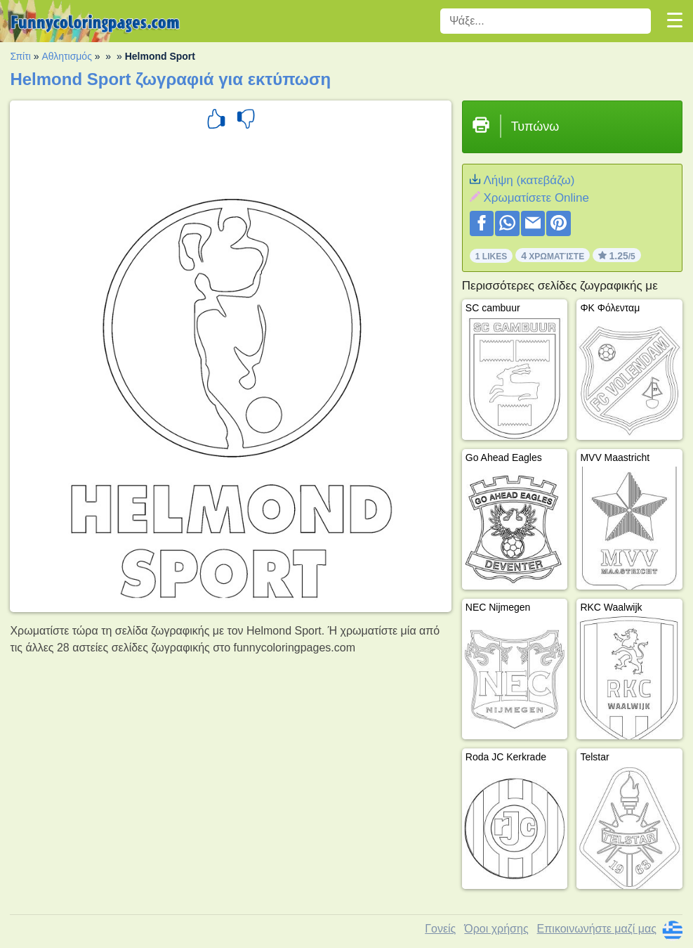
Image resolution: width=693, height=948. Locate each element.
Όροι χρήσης (496, 929)
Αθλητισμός (66, 56)
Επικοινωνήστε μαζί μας (596, 929)
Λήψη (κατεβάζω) (528, 180)
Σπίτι (20, 56)
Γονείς (440, 929)
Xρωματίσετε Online (536, 197)
